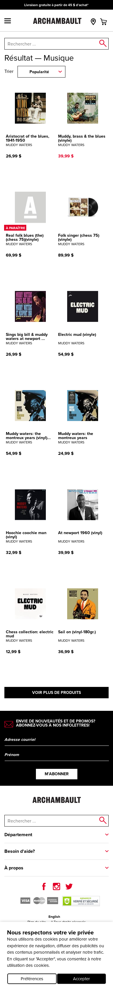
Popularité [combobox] (39, 72)
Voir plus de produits (56, 693)
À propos (13, 867)
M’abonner (57, 774)
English (54, 916)
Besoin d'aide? (19, 851)
